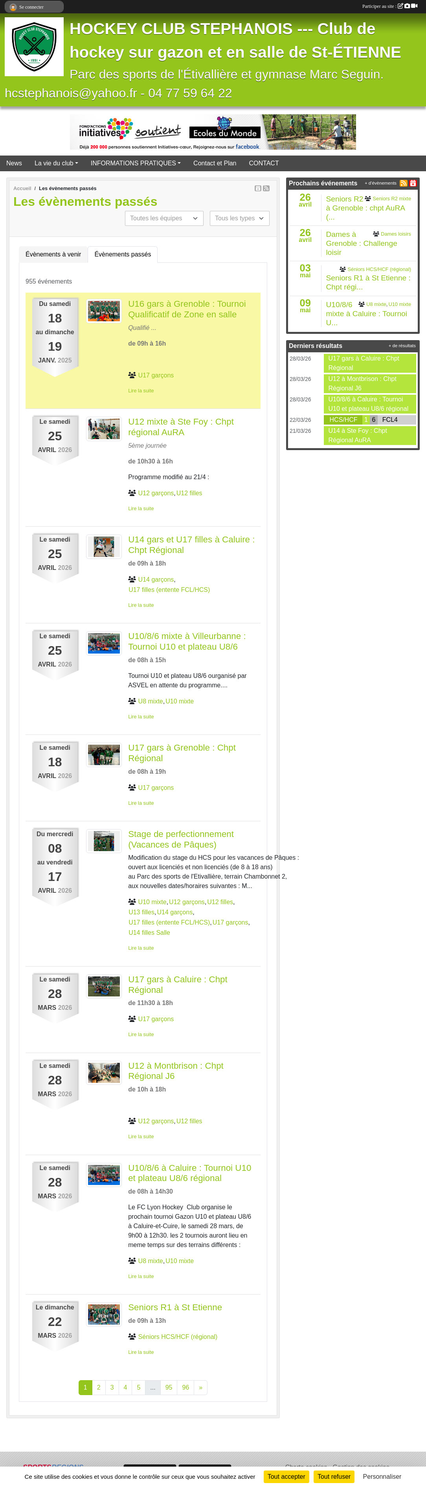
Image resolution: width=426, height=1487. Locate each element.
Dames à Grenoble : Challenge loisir (361, 243)
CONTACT (264, 163)
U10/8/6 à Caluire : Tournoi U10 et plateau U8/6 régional (189, 1173)
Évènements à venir (53, 254)
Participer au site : (389, 6)
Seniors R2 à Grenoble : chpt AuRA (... (365, 208)
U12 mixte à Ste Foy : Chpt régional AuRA (181, 427)
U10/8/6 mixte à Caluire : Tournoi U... (367, 313)
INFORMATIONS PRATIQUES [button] (133, 163)
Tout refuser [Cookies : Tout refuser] (334, 1476)
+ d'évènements (381, 183)
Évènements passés (122, 254)
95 (169, 1387)
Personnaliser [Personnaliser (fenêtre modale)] (382, 1476)
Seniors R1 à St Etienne (175, 1307)
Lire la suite (141, 391)
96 (185, 1387)
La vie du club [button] (54, 163)
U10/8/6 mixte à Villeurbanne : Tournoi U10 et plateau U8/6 (187, 641)
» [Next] (200, 1387)
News (14, 163)
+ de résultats (402, 345)
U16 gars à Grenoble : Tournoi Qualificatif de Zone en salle (187, 309)
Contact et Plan (214, 163)
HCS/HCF (344, 419)
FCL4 (390, 419)
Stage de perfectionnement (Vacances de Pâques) (181, 839)
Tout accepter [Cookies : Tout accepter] (286, 1476)
